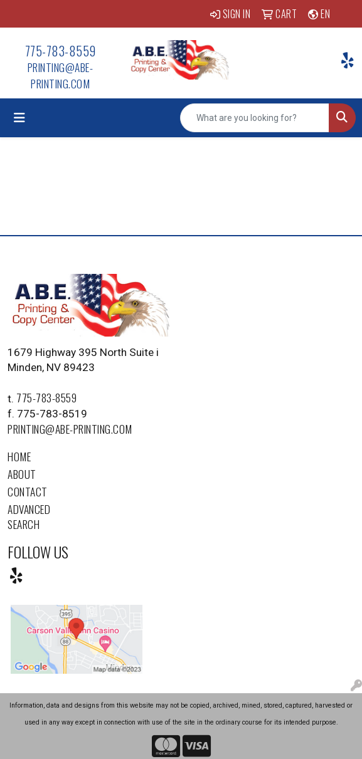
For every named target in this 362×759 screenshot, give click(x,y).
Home (19, 456)
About (22, 474)
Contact (28, 491)
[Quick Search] (254, 117)
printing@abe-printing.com (60, 75)
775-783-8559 (60, 50)
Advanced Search (29, 516)
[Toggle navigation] (19, 118)
